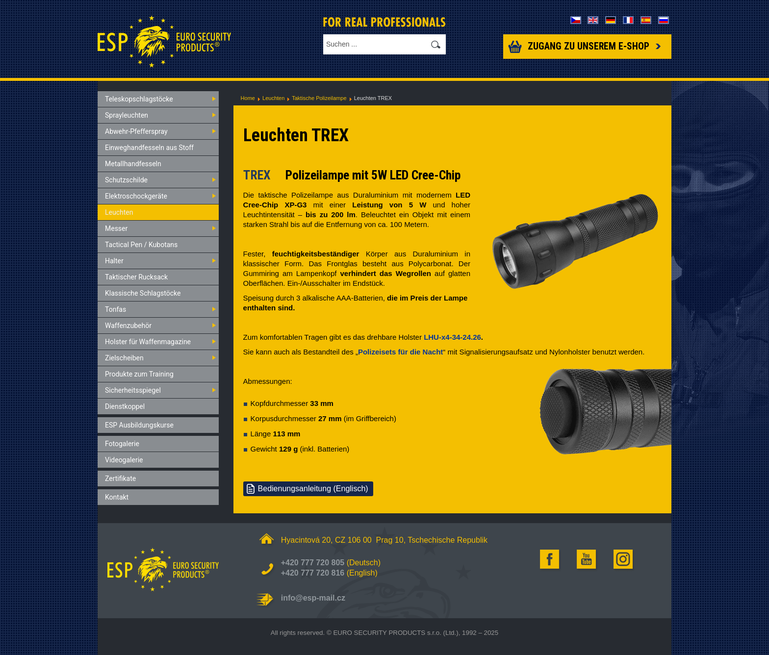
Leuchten (273, 98)
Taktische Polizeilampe (319, 98)
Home (248, 98)
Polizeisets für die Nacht (400, 352)
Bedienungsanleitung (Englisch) (313, 488)
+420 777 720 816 (312, 573)
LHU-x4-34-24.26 (452, 337)
